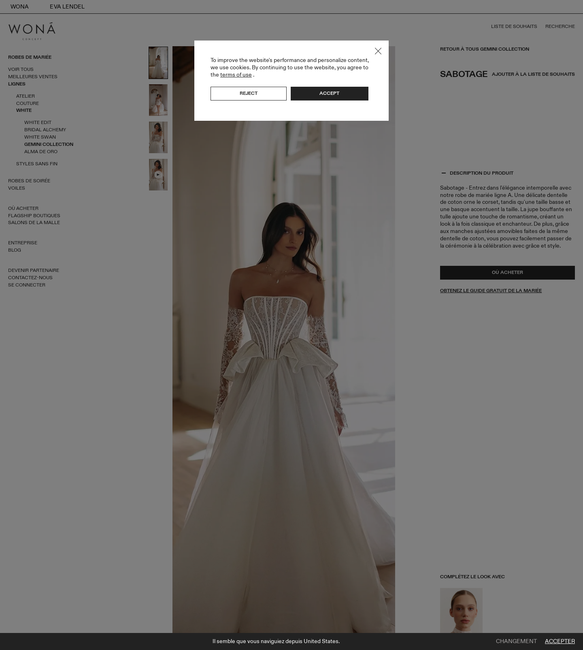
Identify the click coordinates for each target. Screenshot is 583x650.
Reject (248, 93)
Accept (329, 93)
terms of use (236, 75)
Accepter (560, 641)
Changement (516, 641)
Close (378, 51)
